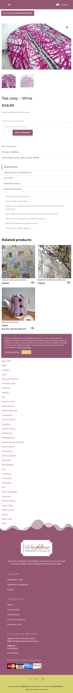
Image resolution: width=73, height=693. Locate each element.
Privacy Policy (13, 610)
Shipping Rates (12, 183)
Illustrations (7, 415)
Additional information (17, 172)
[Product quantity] (5, 132)
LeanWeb (57, 686)
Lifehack (25, 686)
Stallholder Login (15, 579)
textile (36, 158)
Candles (5, 370)
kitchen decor (13, 158)
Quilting (15, 152)
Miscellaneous (8, 438)
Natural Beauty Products (13, 442)
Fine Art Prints (8, 401)
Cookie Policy (13, 614)
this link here (25, 347)
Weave (5, 514)
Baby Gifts (6, 361)
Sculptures (7, 478)
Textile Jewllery (9, 501)
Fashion (5, 392)
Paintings (6, 460)
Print (4, 469)
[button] (67, 27)
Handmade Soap (9, 410)
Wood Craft (7, 519)
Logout (10, 589)
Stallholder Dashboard (17, 584)
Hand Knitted (8, 406)
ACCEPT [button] (26, 352)
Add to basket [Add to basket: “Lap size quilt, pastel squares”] (32, 282)
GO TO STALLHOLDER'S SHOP (17, 13)
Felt (3, 397)
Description (10, 167)
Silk (3, 487)
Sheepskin (7, 483)
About (10, 605)
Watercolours (8, 510)
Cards (4, 374)
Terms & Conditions (16, 619)
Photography (8, 465)
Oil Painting (7, 451)
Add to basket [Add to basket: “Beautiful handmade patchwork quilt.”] (68, 282)
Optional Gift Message (13, 121)
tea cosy (28, 158)
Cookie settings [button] (12, 352)
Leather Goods (8, 429)
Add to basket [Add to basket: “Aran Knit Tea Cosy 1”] (32, 328)
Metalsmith (7, 433)
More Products (12, 189)
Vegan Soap (7, 505)
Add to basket (23, 132)
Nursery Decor (8, 447)
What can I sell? (14, 624)
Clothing (6, 388)
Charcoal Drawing (10, 379)
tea (22, 158)
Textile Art (6, 496)
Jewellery (6, 424)
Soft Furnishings (9, 492)
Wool (4, 523)
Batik (4, 365)
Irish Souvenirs (8, 419)
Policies (8, 178)
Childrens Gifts (8, 383)
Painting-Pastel (9, 456)
